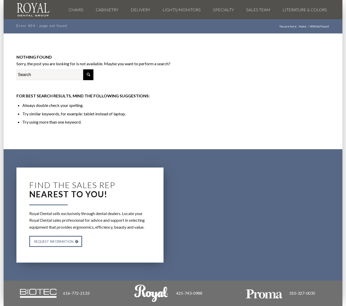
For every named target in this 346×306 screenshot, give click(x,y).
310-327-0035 (302, 293)
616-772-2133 (76, 293)
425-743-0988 (189, 293)
